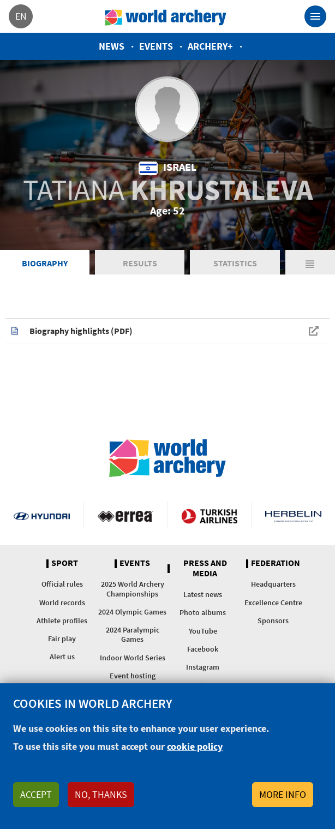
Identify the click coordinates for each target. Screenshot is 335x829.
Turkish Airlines (209, 515)
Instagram (202, 667)
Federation (275, 563)
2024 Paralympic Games (132, 634)
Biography (45, 263)
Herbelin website (293, 515)
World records (62, 602)
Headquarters (273, 584)
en (21, 16)
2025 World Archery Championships (132, 588)
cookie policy (195, 746)
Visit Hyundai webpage (42, 515)
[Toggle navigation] (315, 16)
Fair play (62, 638)
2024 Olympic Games (132, 612)
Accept (36, 794)
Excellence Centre (273, 602)
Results (140, 263)
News (111, 46)
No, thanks (101, 794)
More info (282, 794)
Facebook (202, 649)
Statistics (235, 263)
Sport (64, 563)
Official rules (62, 584)
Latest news (202, 594)
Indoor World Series (132, 658)
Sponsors (273, 620)
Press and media (205, 568)
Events (156, 46)
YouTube (203, 631)
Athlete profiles (62, 620)
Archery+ (210, 46)
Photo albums (203, 612)
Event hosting (132, 676)
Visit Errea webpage (126, 515)
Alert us (62, 656)
